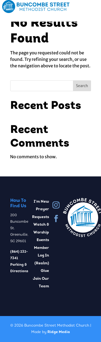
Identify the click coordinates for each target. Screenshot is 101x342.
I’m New (41, 202)
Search (82, 85)
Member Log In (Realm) (41, 255)
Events (43, 240)
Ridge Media (58, 332)
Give (45, 271)
